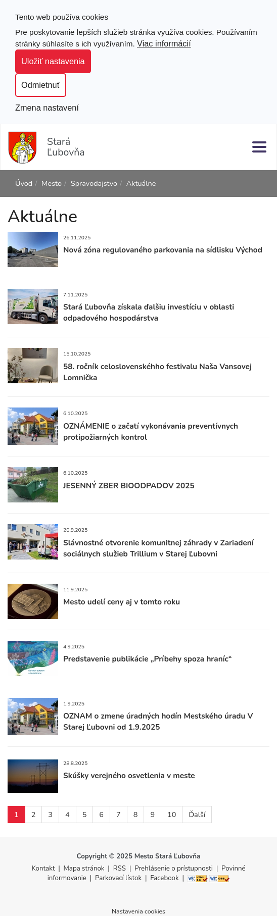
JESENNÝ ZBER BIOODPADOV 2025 (129, 485)
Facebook (164, 878)
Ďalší (197, 814)
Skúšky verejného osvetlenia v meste (129, 775)
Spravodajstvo (94, 183)
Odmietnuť (40, 84)
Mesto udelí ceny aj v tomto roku (121, 601)
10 (171, 814)
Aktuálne (141, 183)
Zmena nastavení (47, 107)
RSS (120, 868)
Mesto (51, 183)
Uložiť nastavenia (53, 61)
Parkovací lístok (118, 878)
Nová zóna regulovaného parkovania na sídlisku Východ (162, 249)
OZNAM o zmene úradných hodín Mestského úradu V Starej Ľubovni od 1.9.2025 (158, 721)
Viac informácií (164, 43)
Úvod (23, 183)
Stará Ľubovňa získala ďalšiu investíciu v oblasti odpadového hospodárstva (148, 312)
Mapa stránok (84, 868)
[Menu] (259, 146)
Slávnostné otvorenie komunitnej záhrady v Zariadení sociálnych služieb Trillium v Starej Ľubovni (158, 548)
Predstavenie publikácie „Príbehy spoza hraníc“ (147, 658)
